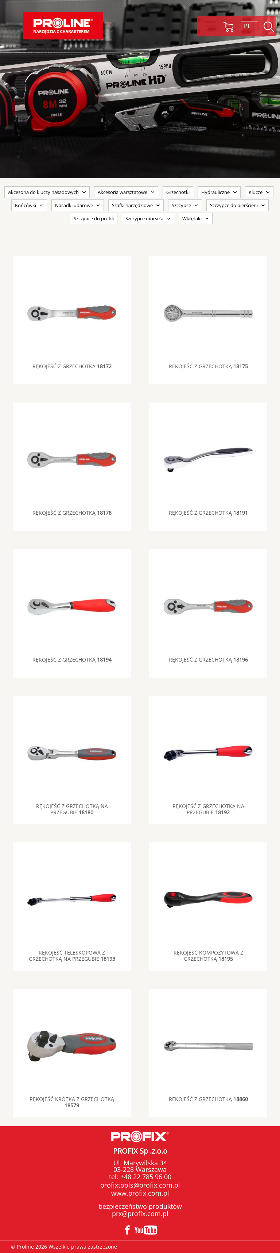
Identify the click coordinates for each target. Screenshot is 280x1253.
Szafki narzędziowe (132, 205)
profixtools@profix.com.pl (140, 1185)
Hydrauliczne (215, 192)
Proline (63, 25)
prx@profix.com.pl (140, 1213)
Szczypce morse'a (144, 218)
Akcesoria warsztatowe (122, 192)
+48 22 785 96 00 (144, 1176)
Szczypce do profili (94, 218)
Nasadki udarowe (74, 205)
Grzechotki (178, 192)
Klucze (255, 192)
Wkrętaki (192, 218)
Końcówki (25, 205)
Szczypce (181, 205)
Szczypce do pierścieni (234, 205)
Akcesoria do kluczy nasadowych (43, 192)
